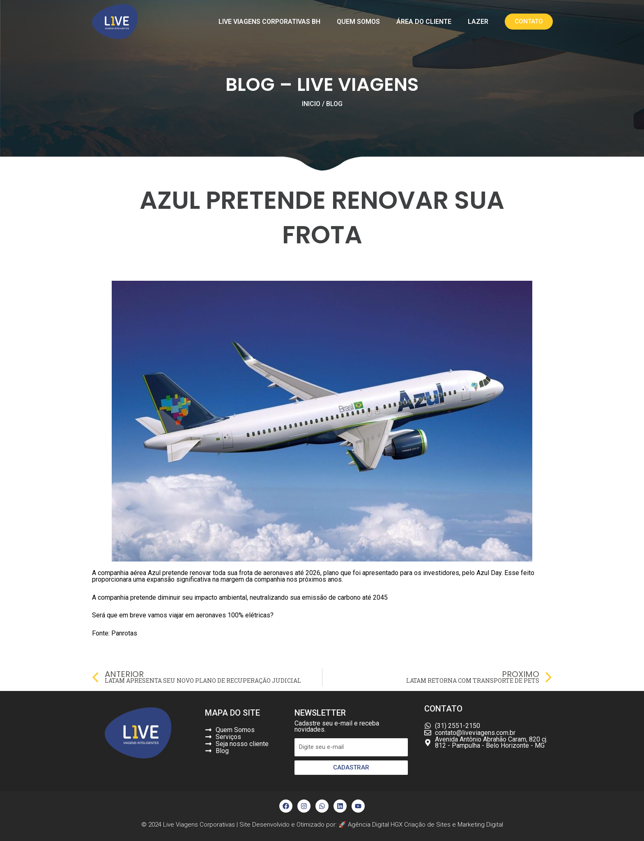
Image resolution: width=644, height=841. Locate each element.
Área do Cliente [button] (423, 21)
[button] (529, 22)
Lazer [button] (478, 21)
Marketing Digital (480, 824)
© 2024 (152, 824)
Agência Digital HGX (376, 824)
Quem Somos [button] (358, 21)
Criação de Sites (427, 824)
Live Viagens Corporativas (199, 824)
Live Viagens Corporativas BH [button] (269, 21)
